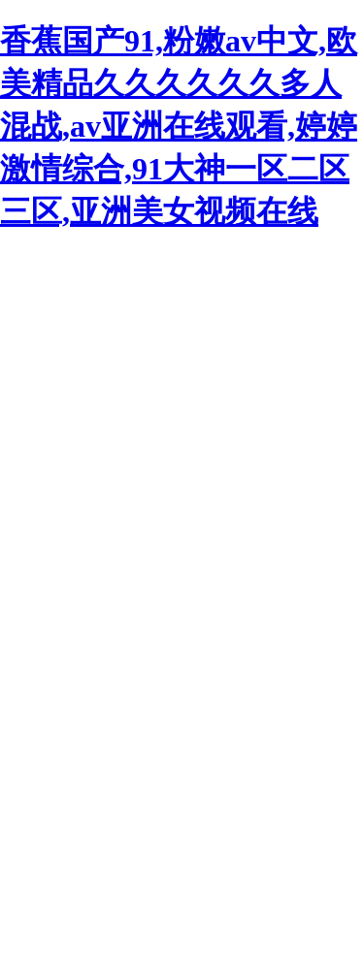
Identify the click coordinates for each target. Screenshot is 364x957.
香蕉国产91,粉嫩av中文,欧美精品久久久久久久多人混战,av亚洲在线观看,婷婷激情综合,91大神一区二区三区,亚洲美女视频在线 (178, 126)
